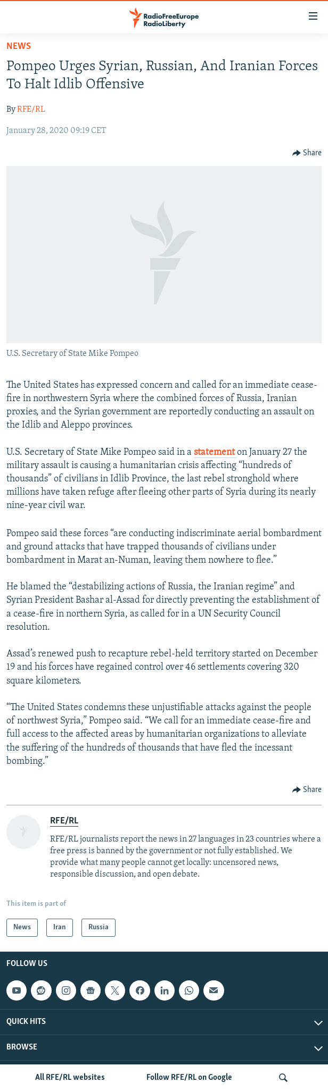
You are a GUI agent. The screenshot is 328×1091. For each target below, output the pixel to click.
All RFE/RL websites (70, 1077)
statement (215, 452)
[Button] (307, 153)
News (18, 46)
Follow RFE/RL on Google (189, 1077)
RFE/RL (31, 109)
